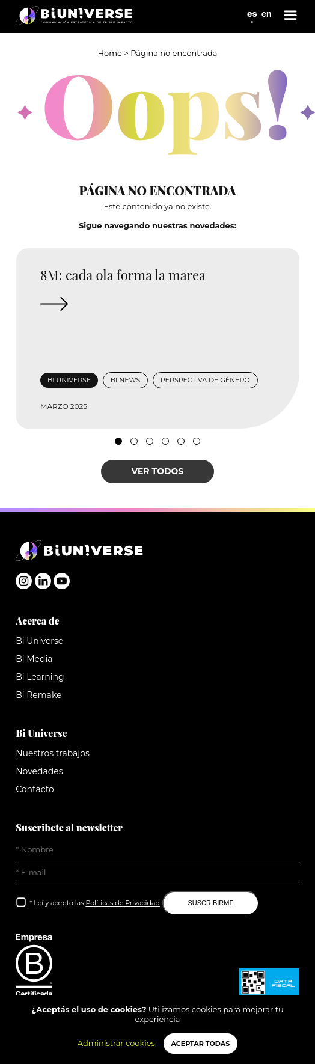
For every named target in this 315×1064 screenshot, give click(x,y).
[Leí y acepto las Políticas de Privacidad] (21, 902)
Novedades (39, 771)
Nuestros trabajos (53, 753)
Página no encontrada (173, 53)
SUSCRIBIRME (210, 903)
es (252, 13)
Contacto (35, 789)
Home (110, 53)
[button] (118, 441)
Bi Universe (39, 640)
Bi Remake (38, 694)
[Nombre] (157, 850)
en (266, 13)
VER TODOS (158, 471)
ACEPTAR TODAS (200, 1043)
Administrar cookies (116, 1043)
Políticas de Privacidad (122, 903)
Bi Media (34, 658)
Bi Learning (40, 676)
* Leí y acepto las (94, 903)
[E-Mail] (157, 872)
